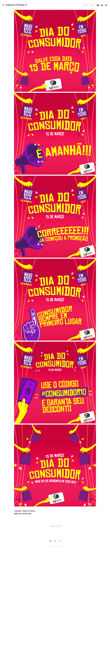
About (92, 5)
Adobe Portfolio (58, 546)
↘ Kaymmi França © (14, 4)
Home (85, 5)
